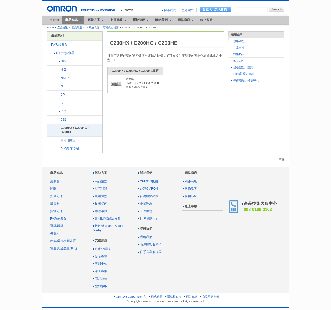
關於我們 (145, 173)
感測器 (54, 181)
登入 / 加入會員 (216, 9)
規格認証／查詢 (242, 67)
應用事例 (100, 211)
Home (54, 20)
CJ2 (62, 111)
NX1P (64, 78)
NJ (61, 86)
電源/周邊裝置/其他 (63, 248)
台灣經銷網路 (148, 196)
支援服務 (100, 240)
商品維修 (100, 279)
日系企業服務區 (150, 252)
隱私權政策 (173, 296)
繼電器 (54, 203)
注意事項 (238, 47)
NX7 (62, 61)
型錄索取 (187, 10)
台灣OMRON (148, 188)
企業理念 (145, 203)
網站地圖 (155, 296)
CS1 (62, 119)
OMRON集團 (148, 181)
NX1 (62, 69)
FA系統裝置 (92, 27)
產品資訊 (62, 27)
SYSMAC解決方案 (107, 218)
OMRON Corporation (130, 296)
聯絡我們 (169, 10)
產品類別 (77, 27)
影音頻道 (100, 188)
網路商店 (190, 173)
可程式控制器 (110, 27)
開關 (52, 188)
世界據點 (147, 218)
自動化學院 (101, 249)
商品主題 (100, 181)
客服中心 (100, 263)
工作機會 (145, 211)
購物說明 (190, 188)
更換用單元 (67, 140)
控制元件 (56, 211)
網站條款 (190, 296)
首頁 (280, 159)
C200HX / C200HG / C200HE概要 (134, 72)
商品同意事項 (209, 296)
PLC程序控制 (69, 149)
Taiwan (127, 10)
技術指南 (238, 54)
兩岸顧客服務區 (150, 244)
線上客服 (206, 20)
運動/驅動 (56, 226)
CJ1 (62, 103)
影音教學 (100, 256)
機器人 (54, 233)
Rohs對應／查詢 (242, 73)
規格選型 (238, 41)
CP (62, 95)
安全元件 (56, 196)
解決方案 (100, 173)
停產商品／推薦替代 (245, 80)
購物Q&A (190, 196)
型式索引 (238, 60)
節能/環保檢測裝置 (62, 241)
